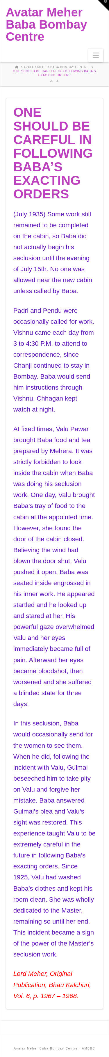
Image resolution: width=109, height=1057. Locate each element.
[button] (95, 55)
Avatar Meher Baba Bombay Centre (46, 24)
